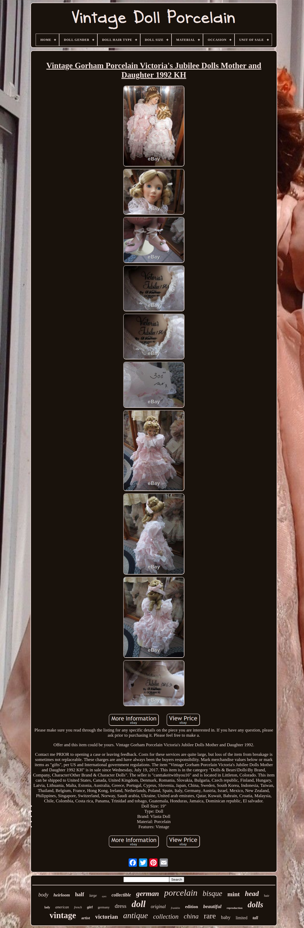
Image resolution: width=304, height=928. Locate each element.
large (93, 895)
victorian (106, 917)
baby (226, 917)
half (79, 894)
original (158, 906)
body (43, 894)
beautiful (212, 906)
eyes (104, 896)
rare (210, 915)
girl (90, 907)
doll (138, 904)
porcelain (181, 892)
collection (166, 916)
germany (104, 907)
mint (233, 894)
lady (47, 907)
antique (135, 915)
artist (85, 918)
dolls (255, 904)
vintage (63, 915)
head (252, 893)
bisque (212, 893)
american (62, 907)
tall (255, 918)
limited (241, 918)
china (191, 916)
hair (266, 895)
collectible (121, 894)
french (78, 907)
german (147, 893)
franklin (175, 907)
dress (120, 906)
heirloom (61, 895)
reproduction (235, 907)
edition (191, 906)
